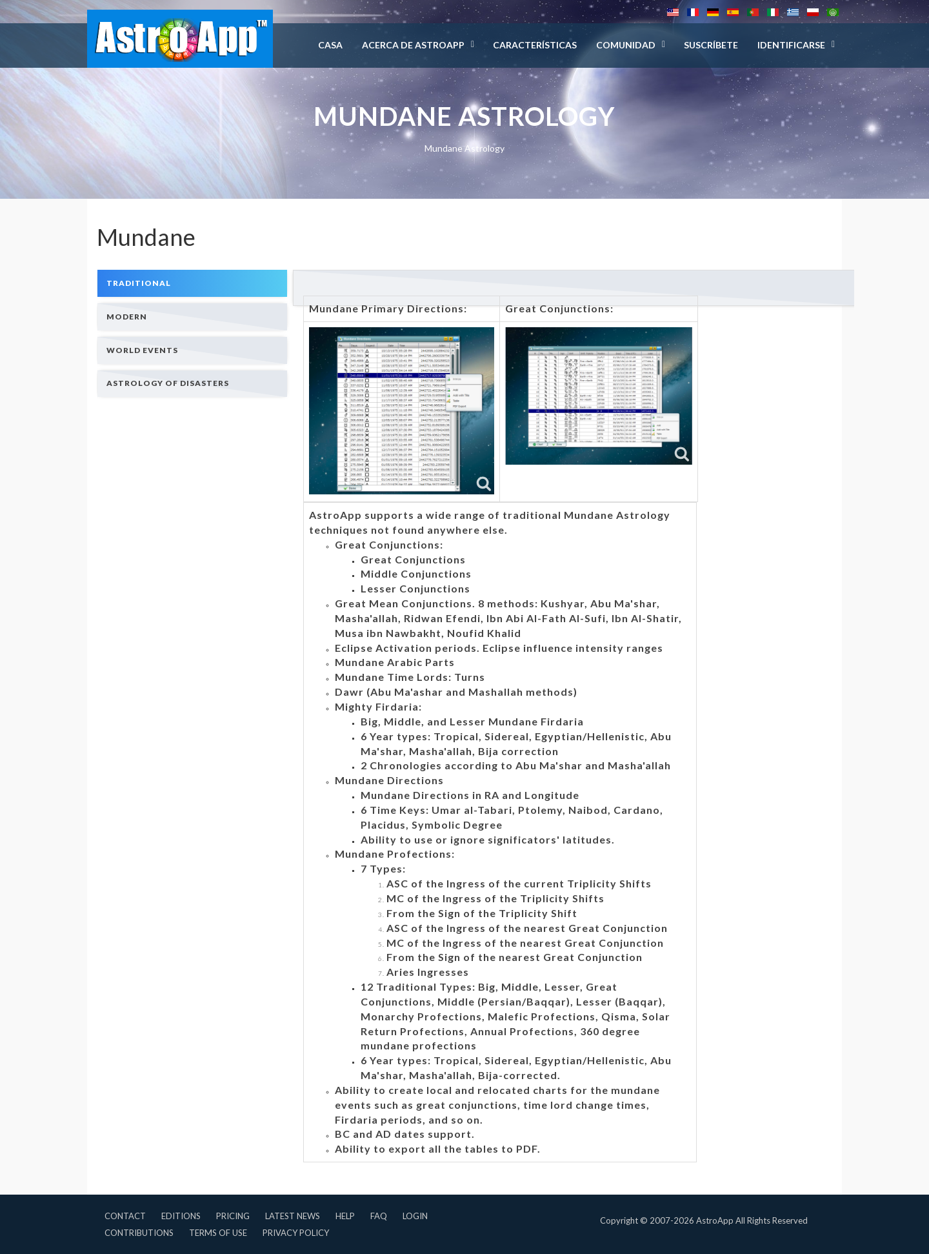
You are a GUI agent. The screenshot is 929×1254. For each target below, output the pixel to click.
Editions (181, 1216)
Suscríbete (711, 44)
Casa (330, 44)
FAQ (378, 1216)
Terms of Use (218, 1233)
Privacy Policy (296, 1233)
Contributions (139, 1233)
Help (345, 1216)
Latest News (292, 1216)
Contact (125, 1216)
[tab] (192, 283)
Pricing (233, 1216)
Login (415, 1216)
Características (535, 44)
